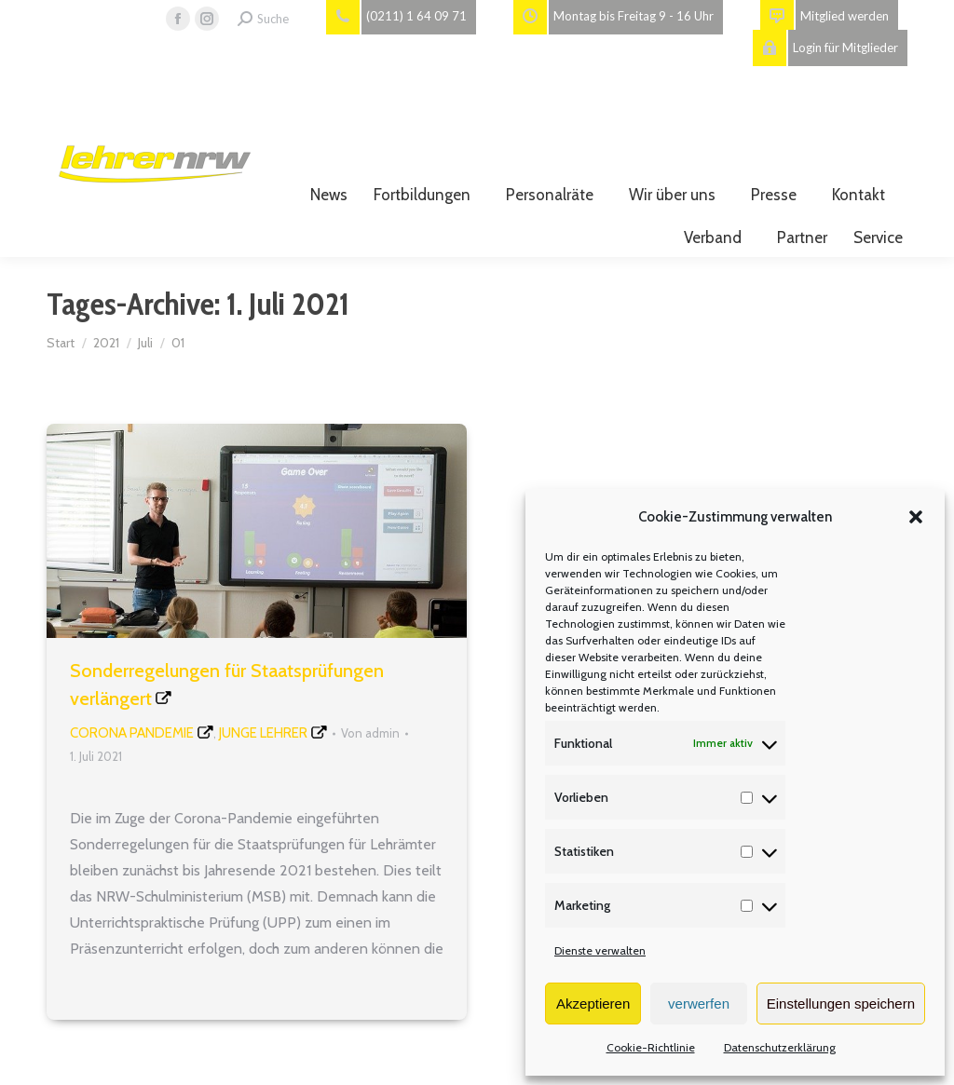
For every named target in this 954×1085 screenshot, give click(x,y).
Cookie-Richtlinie (650, 1047)
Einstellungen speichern (841, 1003)
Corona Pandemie (132, 733)
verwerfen (698, 1003)
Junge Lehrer (263, 733)
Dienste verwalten (600, 950)
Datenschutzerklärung (780, 1047)
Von (370, 733)
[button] (915, 517)
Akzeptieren (593, 1003)
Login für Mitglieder (825, 48)
